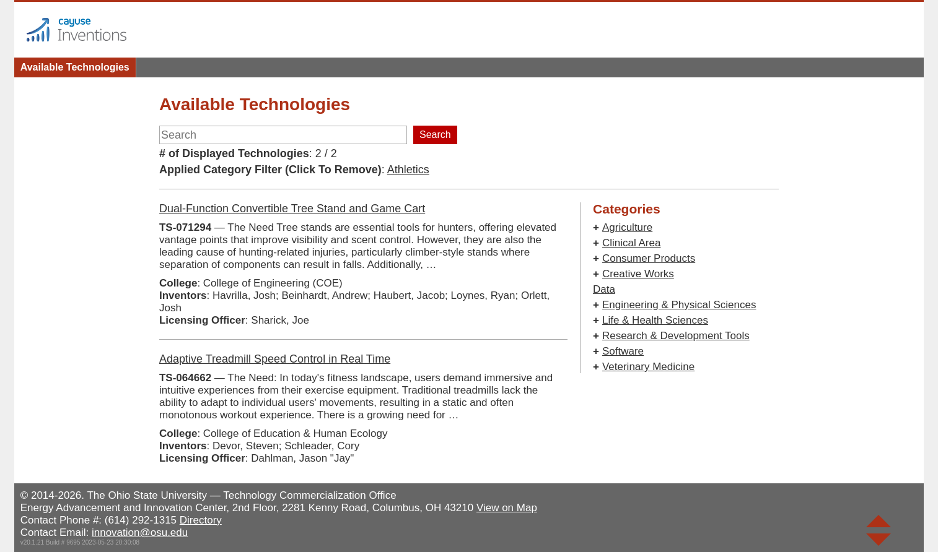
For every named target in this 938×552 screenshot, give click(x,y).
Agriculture (627, 227)
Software (623, 351)
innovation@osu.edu (140, 532)
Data (604, 289)
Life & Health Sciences (655, 320)
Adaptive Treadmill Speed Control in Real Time (274, 359)
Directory (201, 520)
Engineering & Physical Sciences (679, 305)
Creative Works (638, 274)
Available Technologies (74, 67)
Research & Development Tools (676, 336)
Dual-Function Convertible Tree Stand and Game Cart (292, 208)
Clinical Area (631, 243)
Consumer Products (648, 258)
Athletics (408, 169)
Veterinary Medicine (648, 367)
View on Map (506, 508)
